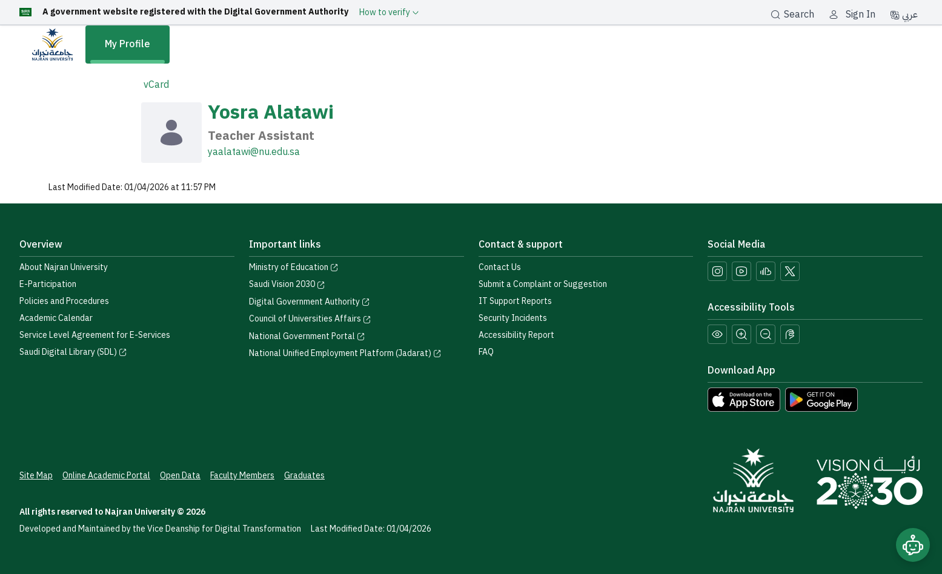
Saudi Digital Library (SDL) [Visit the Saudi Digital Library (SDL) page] (73, 352)
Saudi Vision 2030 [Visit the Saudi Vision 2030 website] (287, 284)
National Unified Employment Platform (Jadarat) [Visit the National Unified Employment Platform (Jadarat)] (345, 353)
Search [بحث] (792, 14)
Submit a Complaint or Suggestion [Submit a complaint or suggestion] (543, 284)
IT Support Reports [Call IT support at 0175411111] (515, 301)
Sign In (860, 14)
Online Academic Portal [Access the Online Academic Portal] (106, 475)
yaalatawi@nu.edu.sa (254, 152)
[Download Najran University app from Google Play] (821, 399)
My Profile (127, 44)
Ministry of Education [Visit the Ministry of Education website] (294, 267)
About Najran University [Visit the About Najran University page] (63, 267)
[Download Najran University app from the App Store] (744, 399)
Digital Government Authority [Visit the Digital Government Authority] (309, 301)
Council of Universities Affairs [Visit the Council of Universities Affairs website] (310, 318)
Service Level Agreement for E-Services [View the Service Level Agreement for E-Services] (94, 335)
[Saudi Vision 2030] (870, 482)
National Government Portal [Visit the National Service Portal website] (307, 336)
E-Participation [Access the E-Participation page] (47, 284)
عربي (904, 14)
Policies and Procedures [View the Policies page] (64, 301)
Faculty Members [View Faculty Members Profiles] (242, 475)
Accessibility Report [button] (516, 335)
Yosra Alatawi (271, 112)
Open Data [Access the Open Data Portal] (180, 475)
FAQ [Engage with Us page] (486, 352)
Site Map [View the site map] (36, 475)
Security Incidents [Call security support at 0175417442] (513, 318)
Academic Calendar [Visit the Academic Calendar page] (56, 318)
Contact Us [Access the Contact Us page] (500, 267)
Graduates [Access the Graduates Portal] (304, 475)
